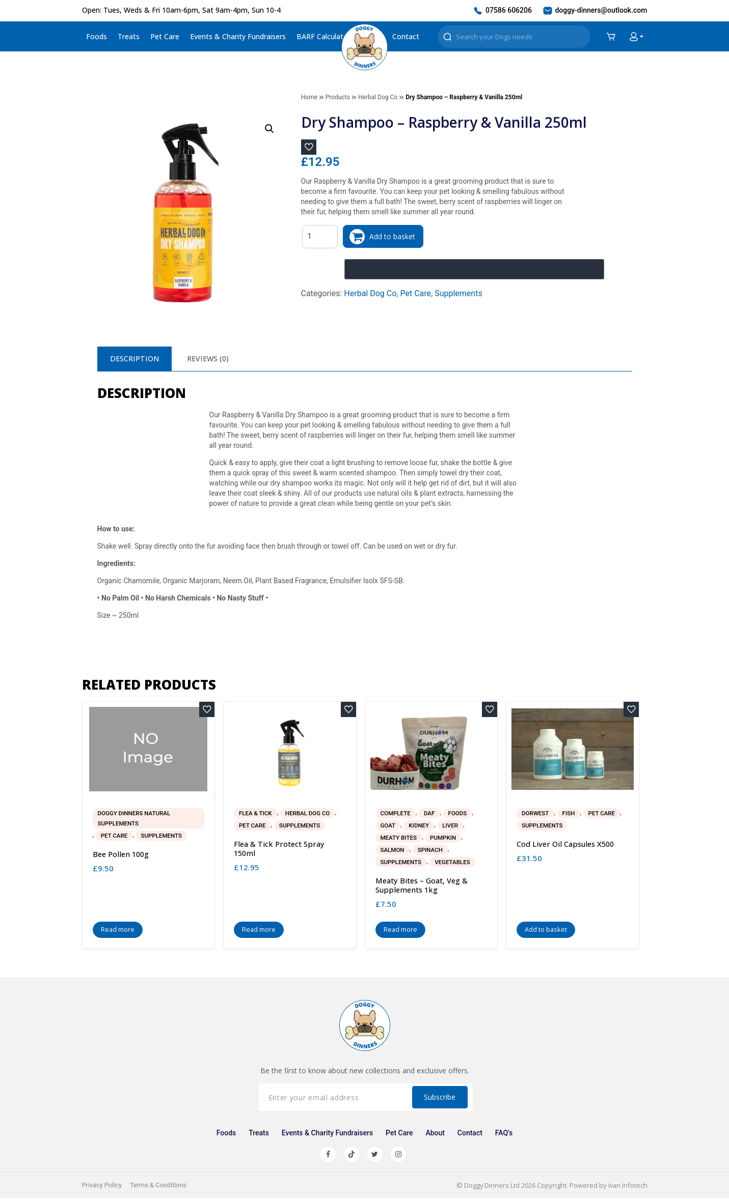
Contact (405, 36)
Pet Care (164, 36)
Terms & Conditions (159, 1187)
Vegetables (455, 863)
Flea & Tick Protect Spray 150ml (280, 850)
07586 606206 (502, 10)
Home (309, 97)
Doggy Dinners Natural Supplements (136, 819)
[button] (269, 129)
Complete (396, 814)
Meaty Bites (399, 839)
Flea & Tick (256, 814)
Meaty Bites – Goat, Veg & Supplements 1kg (422, 887)
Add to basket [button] (546, 931)
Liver (452, 827)
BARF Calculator (323, 36)
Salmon (393, 851)
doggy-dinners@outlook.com (594, 10)
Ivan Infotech (627, 1187)
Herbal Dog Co (377, 97)
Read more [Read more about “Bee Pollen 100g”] (118, 931)
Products (338, 97)
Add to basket (394, 236)
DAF (430, 814)
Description (136, 359)
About (434, 1134)
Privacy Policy (102, 1187)
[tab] (136, 359)
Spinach (432, 851)
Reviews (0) (213, 359)
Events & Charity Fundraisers (238, 36)
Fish (570, 814)
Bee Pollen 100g (122, 856)
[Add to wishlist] (308, 147)
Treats (129, 36)
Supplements (458, 293)
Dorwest (536, 814)
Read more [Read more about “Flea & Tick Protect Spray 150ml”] (259, 931)
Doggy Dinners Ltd (491, 1187)
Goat (388, 827)
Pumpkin (444, 839)
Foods (96, 36)
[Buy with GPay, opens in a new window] (474, 269)
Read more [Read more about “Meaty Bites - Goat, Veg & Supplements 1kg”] (401, 931)
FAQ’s (501, 1134)
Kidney (420, 827)
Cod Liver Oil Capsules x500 (567, 845)
